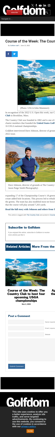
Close (30, 431)
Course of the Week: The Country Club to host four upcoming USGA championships (26, 296)
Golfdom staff (14, 45)
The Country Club (33, 215)
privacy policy (28, 426)
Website (47, 334)
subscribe (14, 12)
